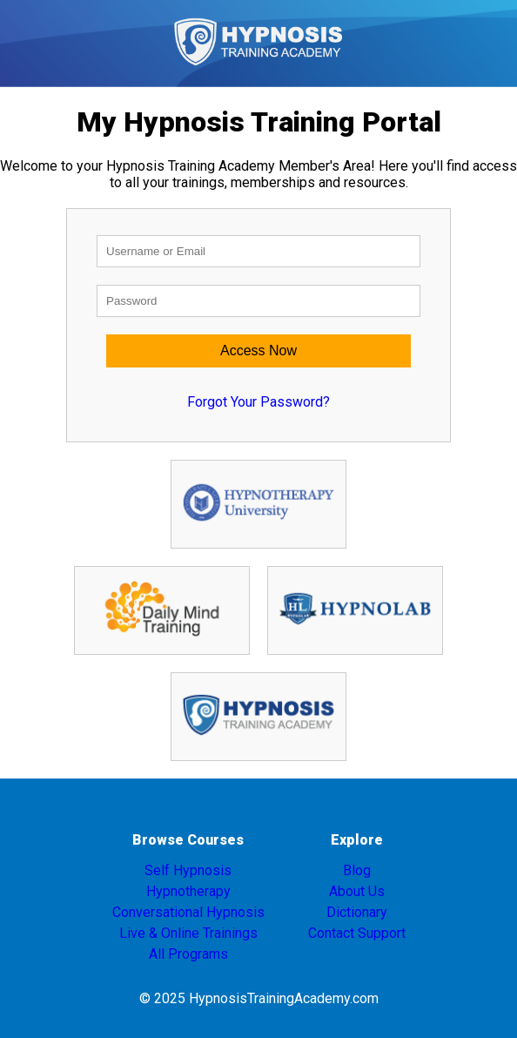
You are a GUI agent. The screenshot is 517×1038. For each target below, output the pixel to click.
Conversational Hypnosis (188, 912)
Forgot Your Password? (258, 402)
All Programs (188, 954)
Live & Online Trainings (188, 933)
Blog (357, 870)
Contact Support (357, 933)
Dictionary (356, 912)
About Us (357, 891)
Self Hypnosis (188, 870)
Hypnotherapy (188, 891)
